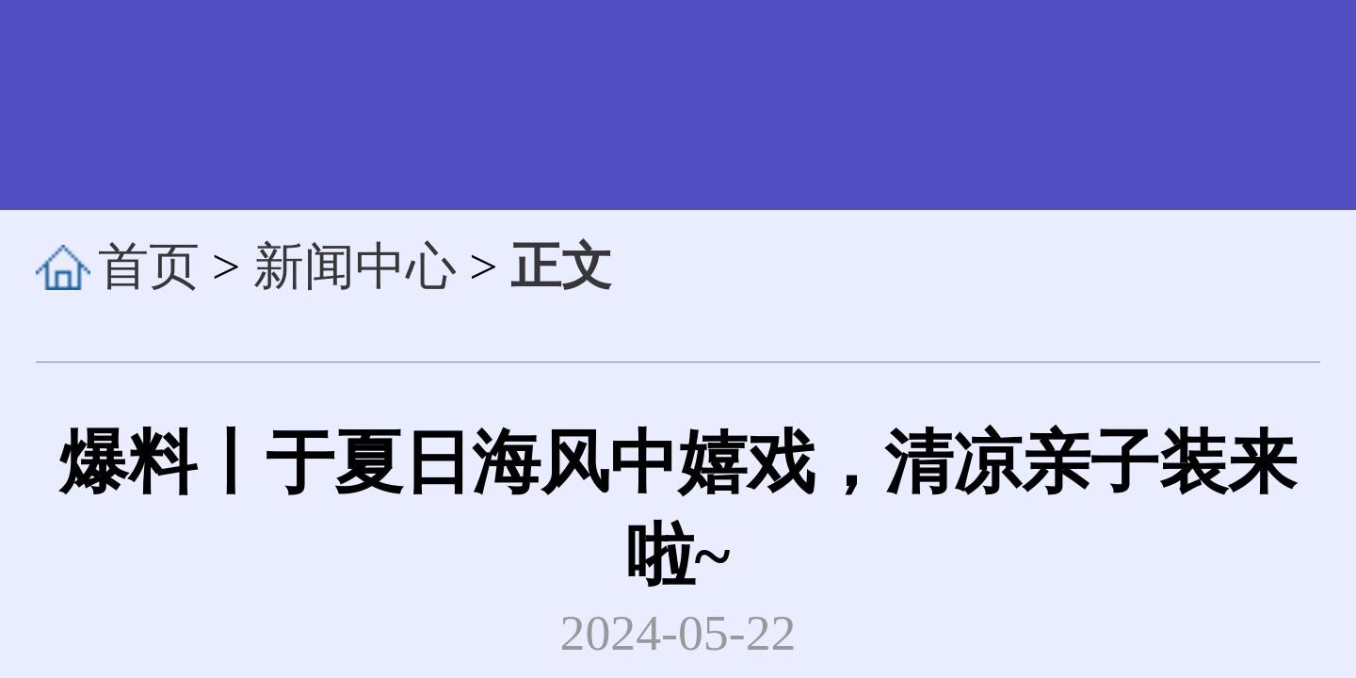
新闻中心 (355, 267)
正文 (561, 267)
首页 (149, 267)
